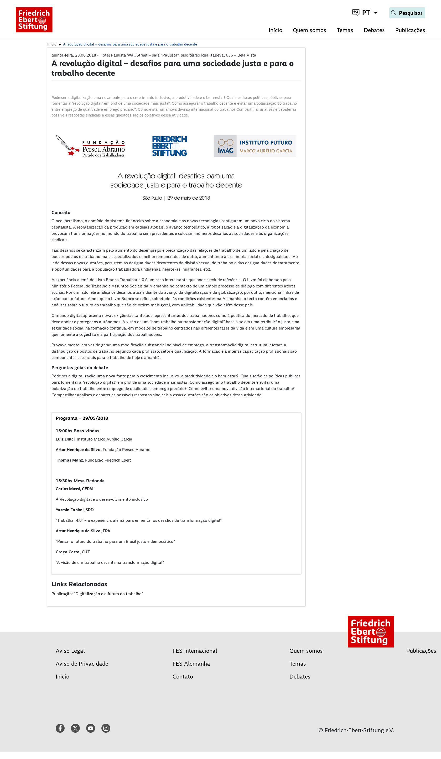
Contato (183, 676)
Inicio (62, 676)
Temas (345, 30)
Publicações (410, 30)
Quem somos (309, 30)
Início (275, 30)
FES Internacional (195, 650)
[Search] (407, 12)
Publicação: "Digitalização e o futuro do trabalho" (97, 593)
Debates (374, 30)
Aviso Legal (70, 650)
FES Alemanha (191, 663)
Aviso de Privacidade (82, 663)
